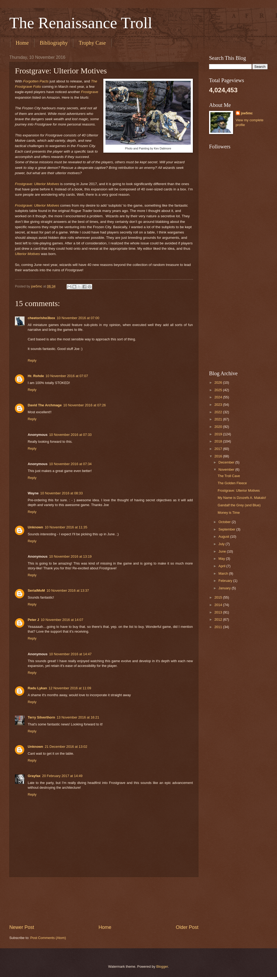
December (226, 462)
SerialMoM (36, 590)
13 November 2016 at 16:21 (78, 717)
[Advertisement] (104, 900)
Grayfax (34, 776)
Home (22, 43)
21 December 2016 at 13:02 (66, 747)
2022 (218, 412)
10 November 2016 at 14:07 (62, 620)
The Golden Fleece (232, 483)
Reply (32, 360)
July (221, 544)
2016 (218, 456)
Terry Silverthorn (41, 717)
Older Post (187, 927)
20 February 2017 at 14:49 (62, 776)
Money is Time (229, 513)
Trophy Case (92, 43)
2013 (218, 612)
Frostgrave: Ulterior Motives (37, 184)
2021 (218, 419)
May (222, 559)
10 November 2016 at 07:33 (70, 435)
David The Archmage (45, 405)
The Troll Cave (229, 476)
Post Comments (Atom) (48, 938)
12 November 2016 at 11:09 (70, 688)
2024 (218, 397)
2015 (218, 597)
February (225, 581)
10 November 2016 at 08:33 (61, 493)
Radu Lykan (37, 688)
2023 (218, 405)
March (223, 573)
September (227, 529)
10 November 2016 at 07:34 (70, 464)
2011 (218, 627)
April (222, 566)
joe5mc (247, 113)
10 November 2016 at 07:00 (78, 318)
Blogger (162, 966)
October (224, 522)
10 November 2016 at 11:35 (66, 527)
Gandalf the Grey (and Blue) (239, 505)
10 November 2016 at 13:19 (70, 556)
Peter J (33, 620)
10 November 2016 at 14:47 (70, 654)
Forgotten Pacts (35, 81)
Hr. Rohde (36, 376)
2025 (218, 390)
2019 (218, 434)
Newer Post (21, 927)
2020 (218, 427)
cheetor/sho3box (41, 318)
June (222, 551)
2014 (218, 605)
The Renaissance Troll (80, 23)
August (224, 536)
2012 (218, 619)
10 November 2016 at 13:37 (67, 590)
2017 (218, 449)
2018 (218, 441)
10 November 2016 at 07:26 (84, 405)
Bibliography (54, 43)
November (226, 469)
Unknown (35, 527)
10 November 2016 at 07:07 (67, 376)
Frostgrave (89, 92)
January (224, 588)
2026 (218, 383)
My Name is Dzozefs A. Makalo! (242, 498)
